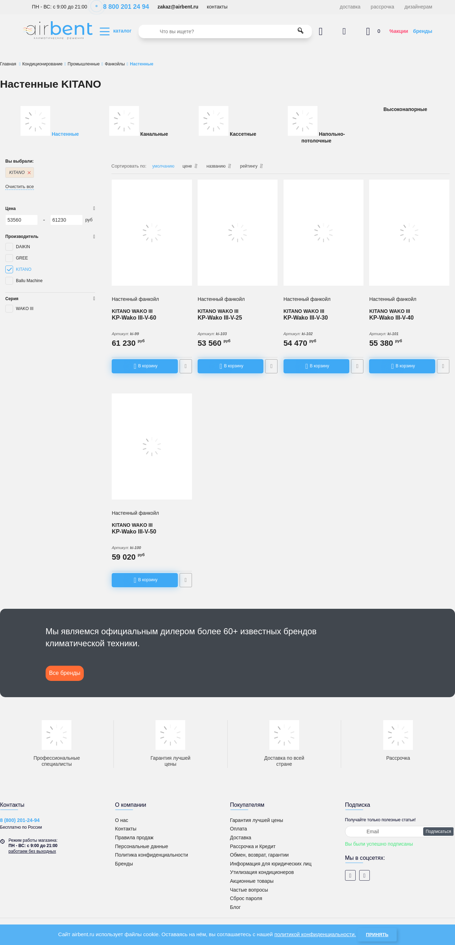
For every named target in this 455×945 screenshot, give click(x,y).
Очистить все (19, 186)
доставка (350, 7)
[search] (225, 31)
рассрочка (382, 7)
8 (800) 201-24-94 (20, 820)
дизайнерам (418, 7)
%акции (398, 31)
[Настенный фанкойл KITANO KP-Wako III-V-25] (237, 233)
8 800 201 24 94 (122, 6)
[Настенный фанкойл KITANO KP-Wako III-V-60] (151, 233)
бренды (422, 31)
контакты (217, 7)
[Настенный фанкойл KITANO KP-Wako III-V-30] (323, 233)
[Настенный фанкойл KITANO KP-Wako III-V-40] (409, 233)
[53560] (21, 220)
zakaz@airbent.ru (177, 7)
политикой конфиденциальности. (315, 934)
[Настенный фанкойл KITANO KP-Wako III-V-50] (151, 446)
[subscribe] (400, 830)
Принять (377, 934)
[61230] (66, 220)
